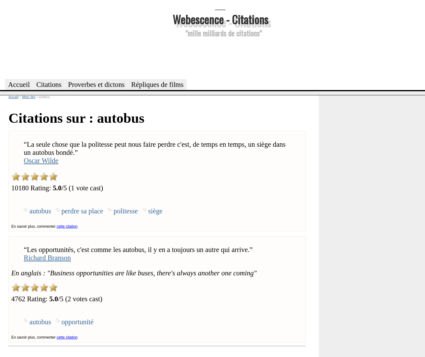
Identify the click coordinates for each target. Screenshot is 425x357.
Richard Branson (47, 258)
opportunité (77, 322)
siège (155, 211)
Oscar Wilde (41, 160)
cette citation (67, 226)
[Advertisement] (220, 57)
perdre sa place (82, 211)
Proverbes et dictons (96, 84)
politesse (125, 211)
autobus (40, 211)
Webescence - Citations (220, 19)
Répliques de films (157, 84)
